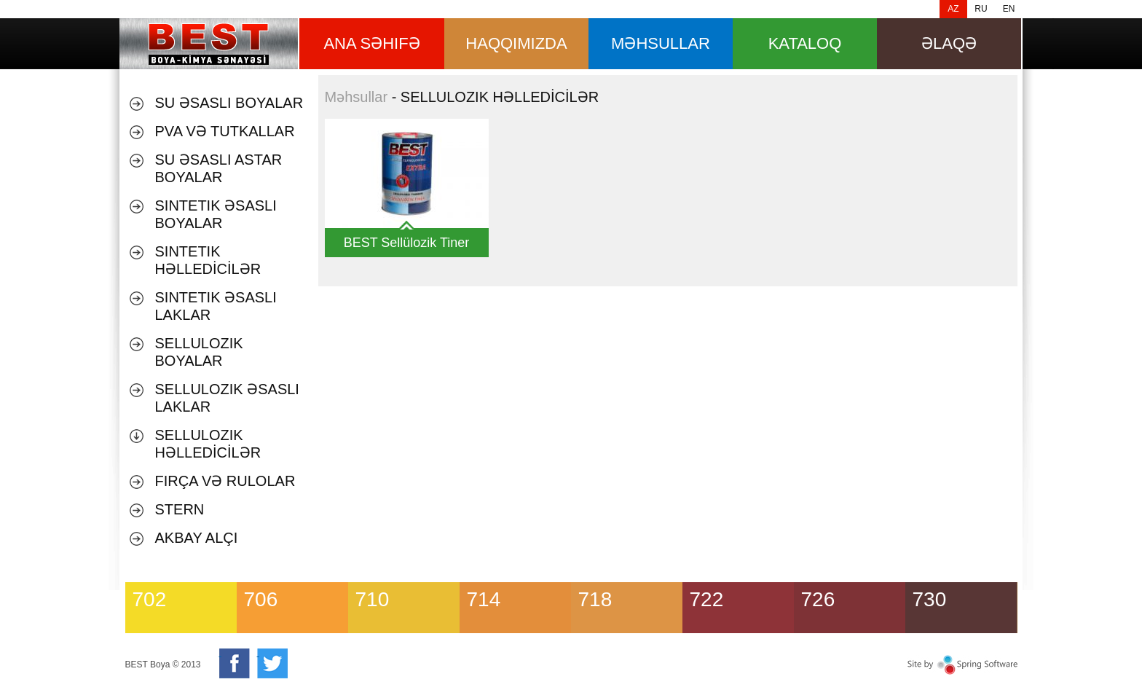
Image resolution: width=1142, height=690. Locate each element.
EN (1009, 9)
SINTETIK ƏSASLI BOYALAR (216, 214)
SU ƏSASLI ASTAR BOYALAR (219, 168)
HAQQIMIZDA (516, 43)
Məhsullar (356, 97)
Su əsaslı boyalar (229, 103)
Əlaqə (949, 43)
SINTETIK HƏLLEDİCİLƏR (208, 260)
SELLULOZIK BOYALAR (199, 352)
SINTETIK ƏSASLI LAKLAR (216, 306)
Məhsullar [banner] (208, 43)
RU (980, 9)
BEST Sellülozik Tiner (407, 242)
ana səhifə (371, 43)
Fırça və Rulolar (225, 481)
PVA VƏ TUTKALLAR (225, 131)
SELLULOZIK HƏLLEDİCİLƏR (208, 443)
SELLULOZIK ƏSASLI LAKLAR (227, 398)
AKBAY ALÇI (196, 538)
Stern (180, 509)
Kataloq (805, 43)
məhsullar (660, 43)
